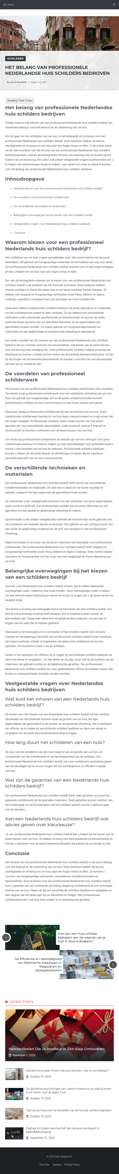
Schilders (15, 58)
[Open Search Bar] (114, 4)
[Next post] (113, 965)
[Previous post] (6, 937)
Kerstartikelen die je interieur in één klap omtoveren (57, 1049)
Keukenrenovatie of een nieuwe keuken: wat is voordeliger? (67, 1070)
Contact (57, 1164)
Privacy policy (72, 1164)
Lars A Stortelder (18, 82)
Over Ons (44, 1164)
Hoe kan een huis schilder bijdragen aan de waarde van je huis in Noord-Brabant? (82, 937)
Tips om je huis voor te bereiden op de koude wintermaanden (68, 1110)
